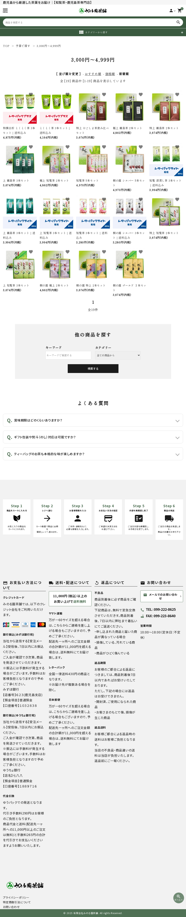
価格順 (110, 73)
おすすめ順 (93, 73)
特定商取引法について (17, 902)
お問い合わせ (11, 907)
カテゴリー (103, 347)
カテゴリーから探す (93, 32)
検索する (93, 368)
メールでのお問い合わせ (160, 596)
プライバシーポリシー (16, 897)
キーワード (53, 347)
